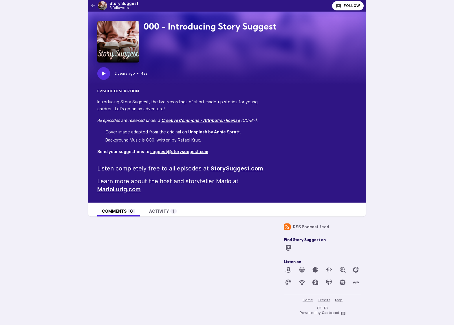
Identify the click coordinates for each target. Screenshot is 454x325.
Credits (324, 300)
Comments (118, 211)
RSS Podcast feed (306, 226)
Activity (163, 211)
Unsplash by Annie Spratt (214, 131)
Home (308, 300)
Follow (348, 6)
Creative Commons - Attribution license (200, 120)
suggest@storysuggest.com (179, 151)
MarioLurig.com (119, 189)
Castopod (334, 313)
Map (339, 300)
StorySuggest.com (236, 168)
